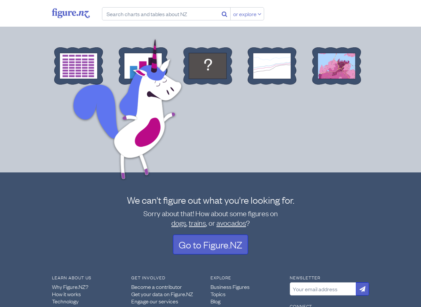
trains (197, 222)
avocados (231, 222)
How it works (66, 293)
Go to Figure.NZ (210, 244)
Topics (218, 293)
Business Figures (230, 286)
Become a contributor (156, 286)
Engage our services (154, 301)
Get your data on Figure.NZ (162, 293)
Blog (215, 301)
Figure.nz (71, 13)
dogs (178, 222)
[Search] (224, 13)
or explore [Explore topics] (247, 13)
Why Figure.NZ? (70, 286)
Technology (65, 301)
